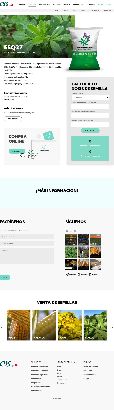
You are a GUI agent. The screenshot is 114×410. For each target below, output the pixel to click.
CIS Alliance (90, 4)
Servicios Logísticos (39, 374)
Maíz (56, 11)
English (108, 4)
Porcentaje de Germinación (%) (83, 111)
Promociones (57, 398)
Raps (74, 11)
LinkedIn (94, 274)
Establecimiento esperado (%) (82, 120)
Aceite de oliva (44, 4)
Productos (32, 4)
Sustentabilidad (90, 374)
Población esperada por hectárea (83, 102)
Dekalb (100, 4)
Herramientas (78, 4)
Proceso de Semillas (39, 370)
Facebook (84, 274)
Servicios (22, 4)
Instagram (72, 274)
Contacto (66, 4)
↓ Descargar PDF (12, 119)
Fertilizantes (95, 11)
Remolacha (108, 11)
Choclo (65, 11)
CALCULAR (90, 131)
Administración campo (40, 386)
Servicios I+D (36, 390)
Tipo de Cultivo (77, 94)
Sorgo (83, 11)
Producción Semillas (39, 366)
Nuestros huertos (90, 366)
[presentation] (15, 270)
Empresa (56, 4)
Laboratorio (36, 378)
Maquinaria (36, 382)
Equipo (86, 378)
